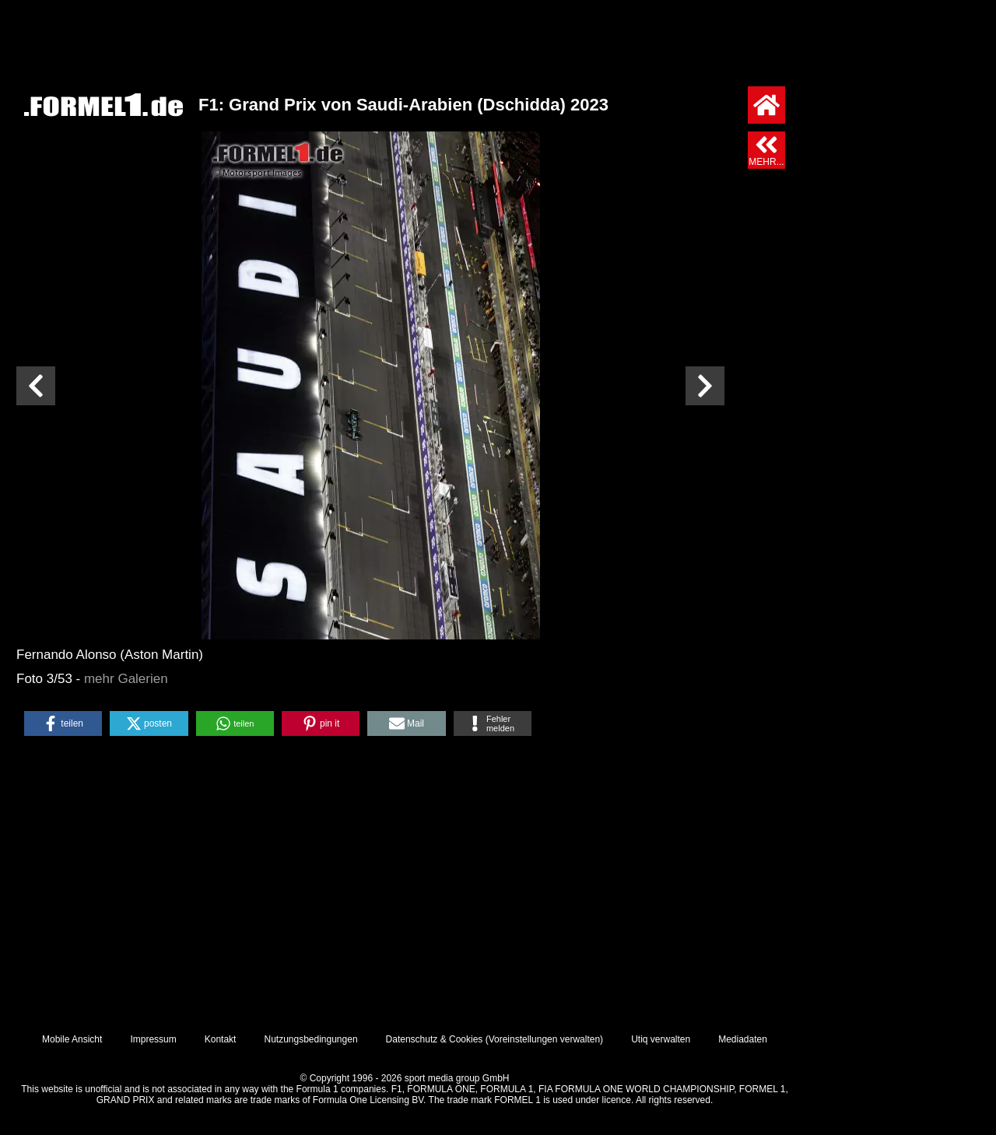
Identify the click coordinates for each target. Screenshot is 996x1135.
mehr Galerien (126, 678)
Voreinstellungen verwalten (544, 1039)
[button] (63, 723)
